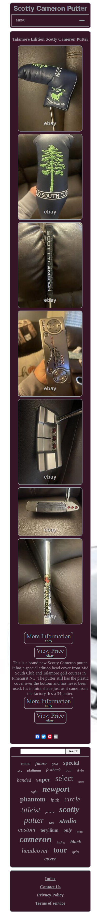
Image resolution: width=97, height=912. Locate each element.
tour (60, 850)
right (34, 791)
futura (41, 763)
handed (24, 780)
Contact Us (50, 886)
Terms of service (50, 903)
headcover (35, 850)
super (43, 779)
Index (50, 878)
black (75, 841)
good (81, 781)
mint (19, 771)
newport (56, 788)
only (68, 830)
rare (51, 823)
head (80, 831)
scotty (69, 809)
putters (49, 812)
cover (50, 859)
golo (55, 764)
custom (26, 829)
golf (69, 770)
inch (55, 800)
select (64, 778)
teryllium (49, 830)
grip (75, 852)
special (71, 763)
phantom (33, 799)
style (80, 770)
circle (72, 799)
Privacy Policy (50, 895)
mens (25, 764)
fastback (53, 769)
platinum (34, 770)
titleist (30, 810)
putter (34, 820)
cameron (36, 839)
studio (68, 821)
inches (61, 842)
